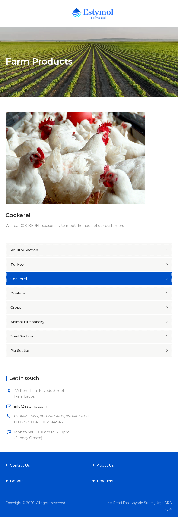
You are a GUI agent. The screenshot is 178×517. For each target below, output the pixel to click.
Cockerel (18, 279)
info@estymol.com (30, 406)
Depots (16, 481)
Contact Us (20, 465)
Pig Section (20, 350)
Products (105, 481)
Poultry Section (24, 250)
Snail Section (21, 336)
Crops (15, 307)
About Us (105, 465)
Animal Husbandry (27, 322)
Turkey (17, 264)
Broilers (17, 293)
